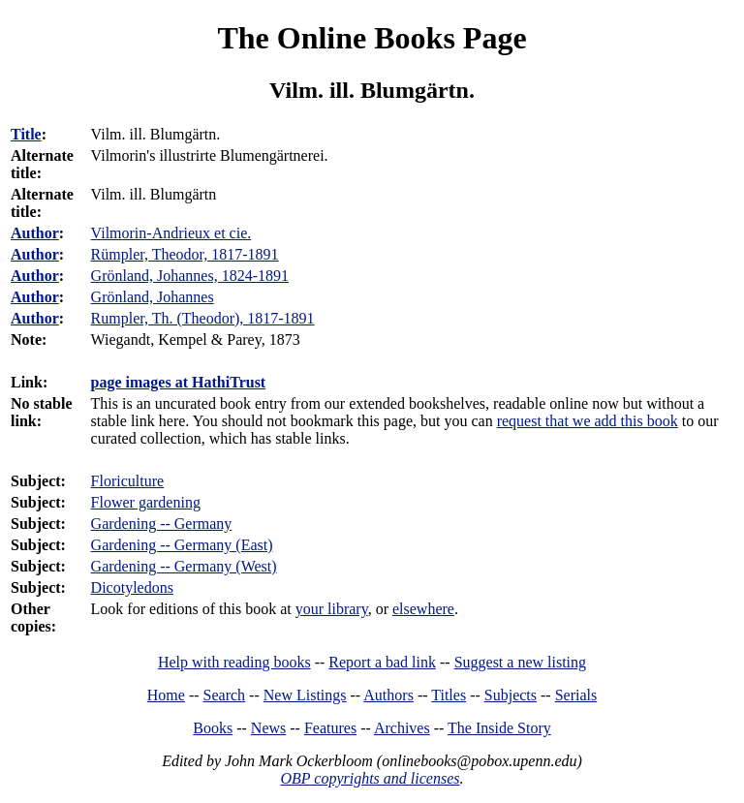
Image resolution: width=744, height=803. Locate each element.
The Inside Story (499, 728)
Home (166, 695)
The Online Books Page (371, 37)
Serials (576, 695)
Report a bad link (382, 662)
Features (330, 728)
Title (26, 134)
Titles (448, 695)
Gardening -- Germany (161, 523)
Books (212, 728)
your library (331, 609)
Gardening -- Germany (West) (184, 566)
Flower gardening (146, 502)
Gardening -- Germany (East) (182, 545)
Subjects (510, 695)
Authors (388, 695)
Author (35, 233)
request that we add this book (587, 421)
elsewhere (423, 609)
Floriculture (128, 481)
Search (224, 695)
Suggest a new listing (520, 662)
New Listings (305, 695)
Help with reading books (234, 662)
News (268, 728)
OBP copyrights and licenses (369, 778)
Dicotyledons (132, 587)
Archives (402, 728)
